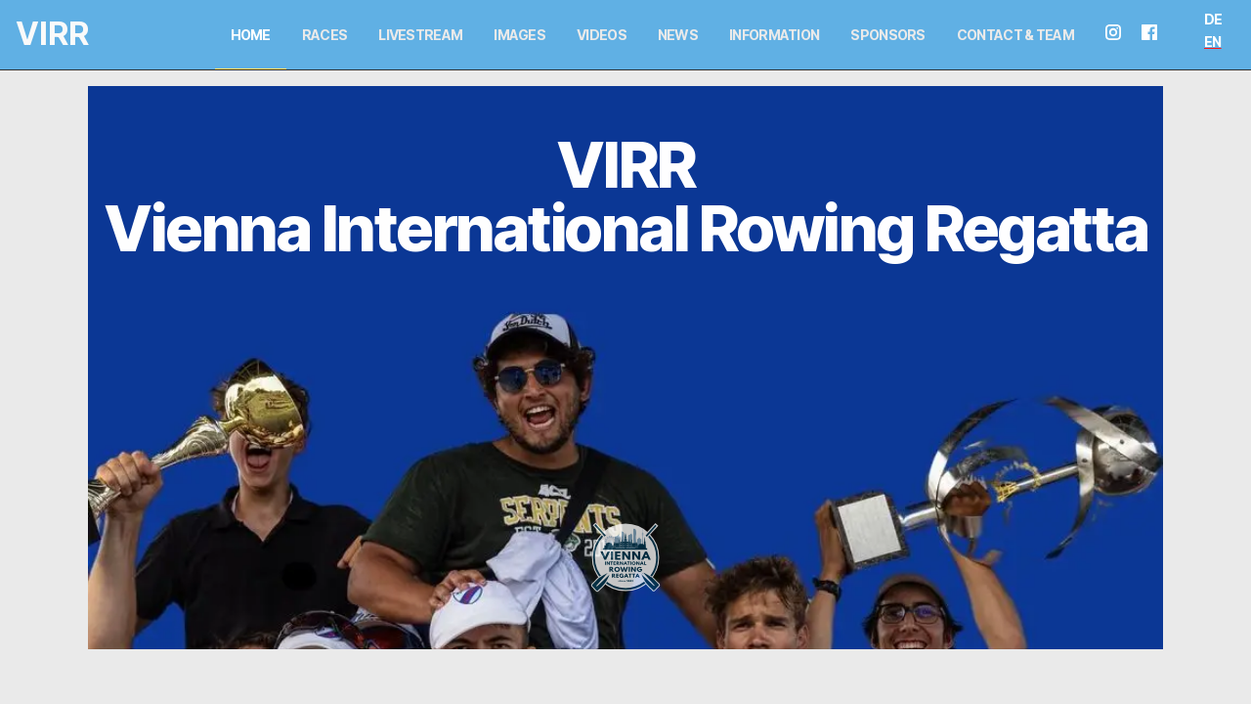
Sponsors (887, 34)
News (678, 34)
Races (325, 34)
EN (1213, 41)
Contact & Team (1015, 34)
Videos (601, 34)
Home (251, 34)
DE (1213, 19)
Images (519, 34)
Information (774, 34)
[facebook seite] (1157, 34)
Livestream (420, 34)
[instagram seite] (1121, 34)
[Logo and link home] (35, 35)
